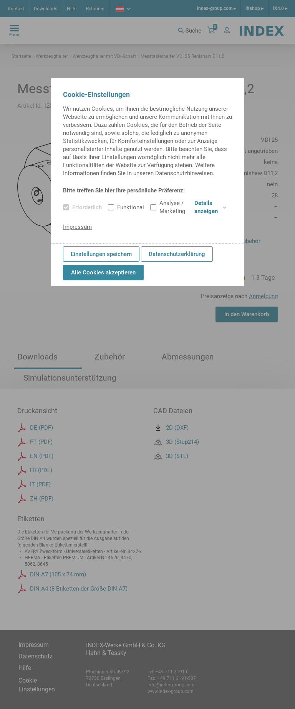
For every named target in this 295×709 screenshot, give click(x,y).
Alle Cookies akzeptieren (103, 272)
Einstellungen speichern (101, 254)
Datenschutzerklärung (177, 254)
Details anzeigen (210, 207)
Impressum (77, 226)
